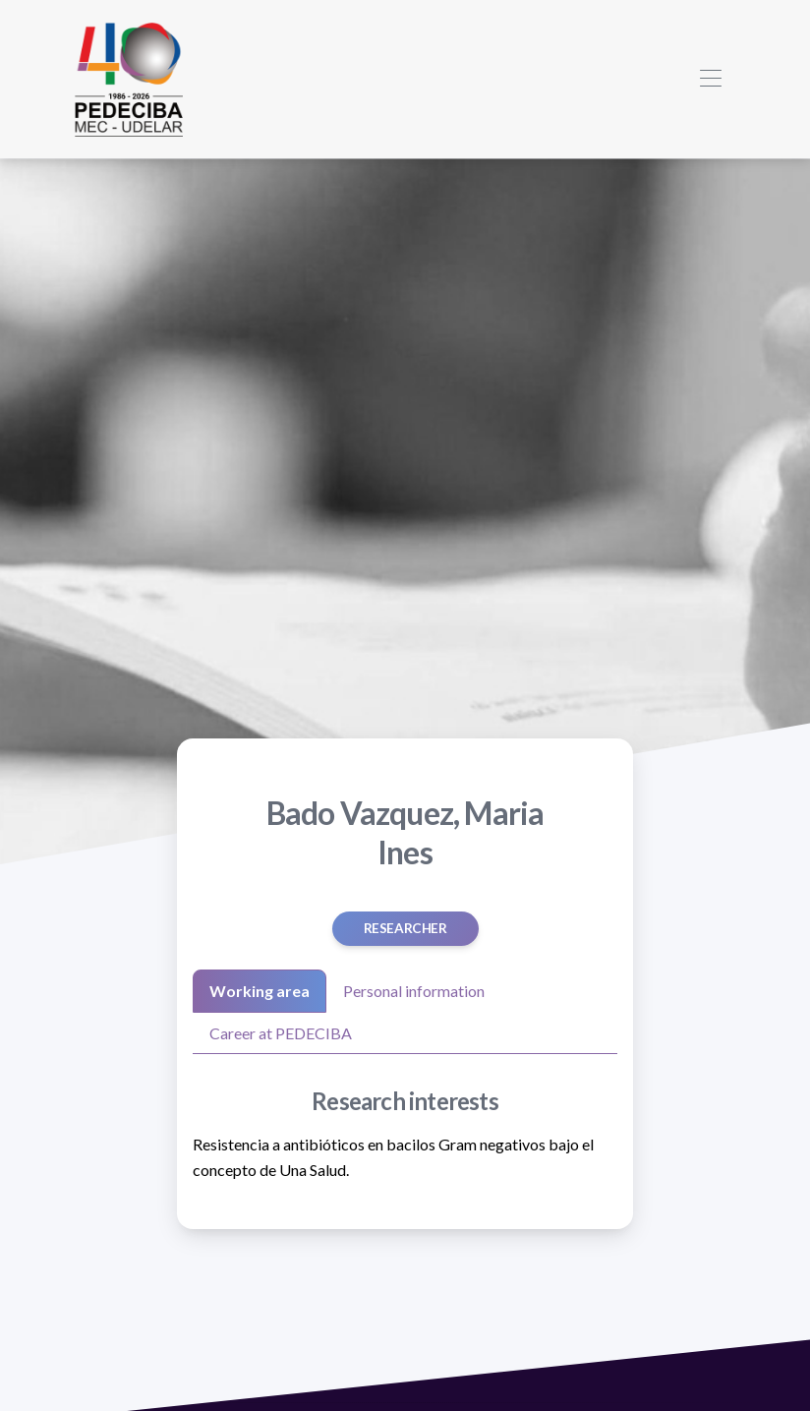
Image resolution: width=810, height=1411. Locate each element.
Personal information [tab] (414, 990)
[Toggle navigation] (710, 79)
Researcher (405, 928)
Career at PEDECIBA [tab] (280, 1033)
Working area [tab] (259, 990)
